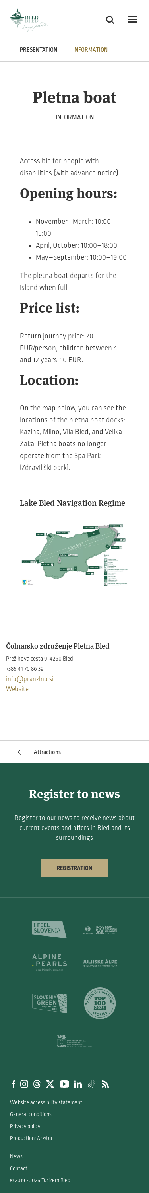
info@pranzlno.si (30, 679)
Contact (18, 1169)
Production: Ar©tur (31, 1138)
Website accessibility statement (46, 1103)
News (16, 1157)
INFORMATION (90, 50)
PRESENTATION (38, 50)
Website (17, 689)
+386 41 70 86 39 (25, 669)
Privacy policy (25, 1126)
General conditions (31, 1114)
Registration (74, 868)
